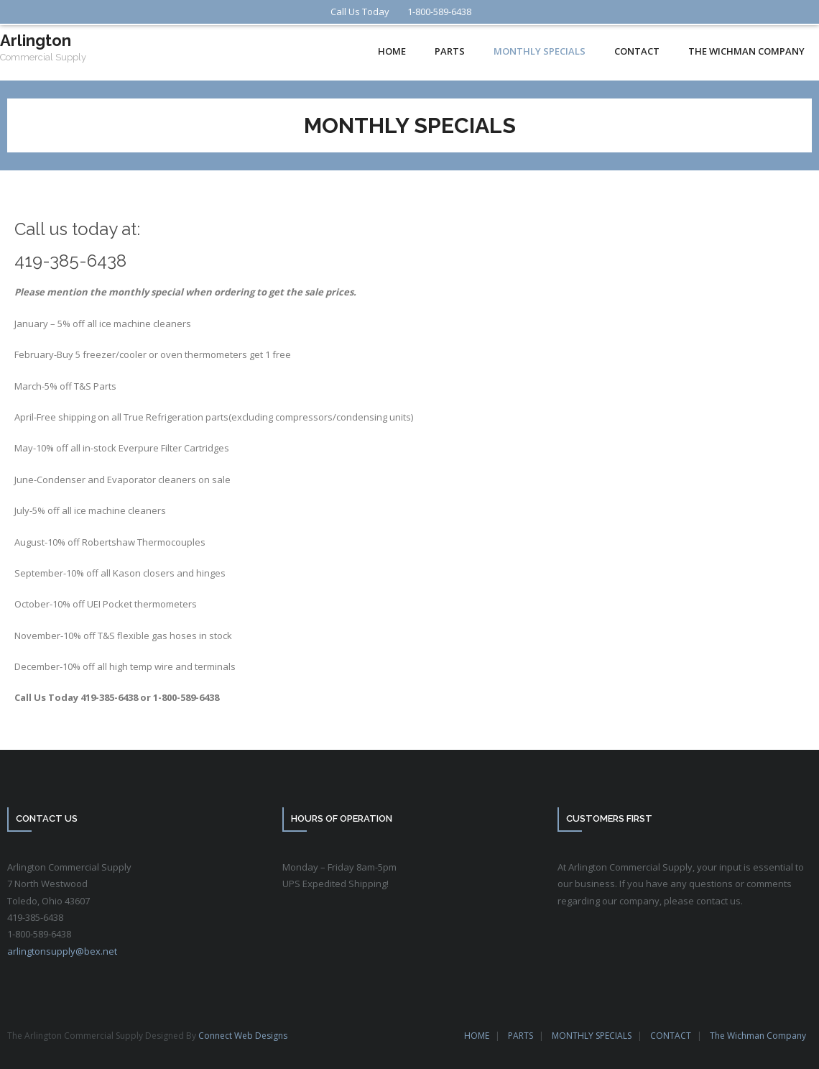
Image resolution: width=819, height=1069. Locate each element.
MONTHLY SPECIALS (591, 1035)
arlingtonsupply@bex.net (62, 951)
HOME (476, 1035)
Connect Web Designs (242, 1035)
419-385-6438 (70, 260)
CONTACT (670, 1035)
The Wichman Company (758, 1035)
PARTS (520, 1035)
